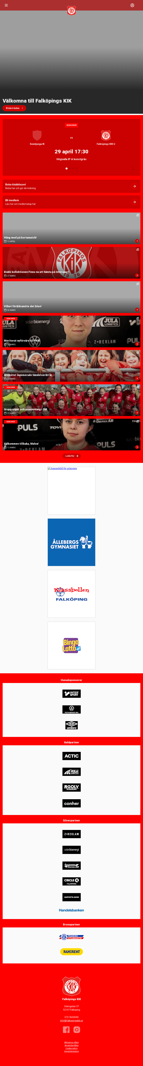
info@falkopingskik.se (71, 1020)
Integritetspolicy (71, 1051)
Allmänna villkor (71, 1042)
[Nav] (6, 5)
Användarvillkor (72, 1045)
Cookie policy (72, 1048)
